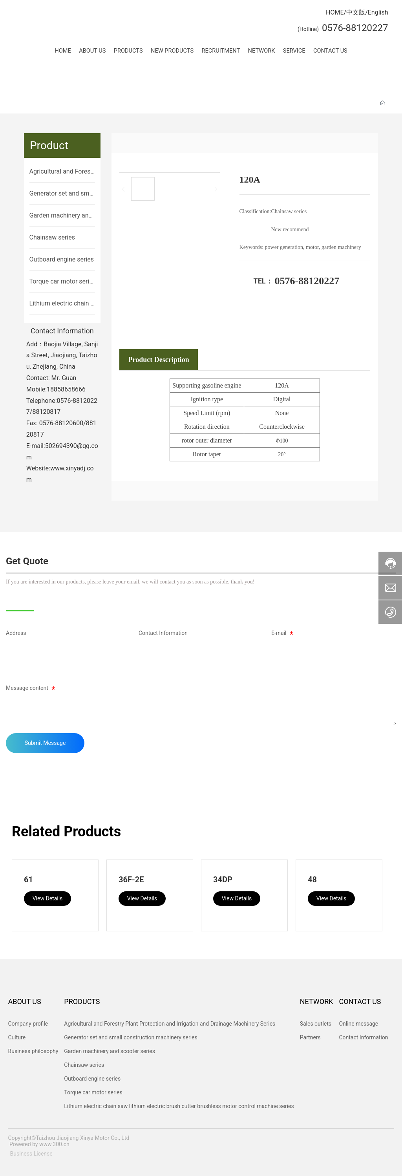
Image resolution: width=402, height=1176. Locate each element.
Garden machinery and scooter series (60, 216)
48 (312, 879)
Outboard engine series (61, 259)
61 (28, 879)
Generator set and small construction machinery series (61, 194)
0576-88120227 (307, 281)
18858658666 (66, 389)
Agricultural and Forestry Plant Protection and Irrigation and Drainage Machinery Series (62, 172)
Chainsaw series (52, 237)
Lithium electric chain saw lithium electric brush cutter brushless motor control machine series (61, 304)
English (378, 12)
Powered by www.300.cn (39, 1144)
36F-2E (131, 879)
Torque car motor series (61, 282)
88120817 (46, 411)
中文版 (355, 12)
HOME (335, 12)
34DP (222, 879)
